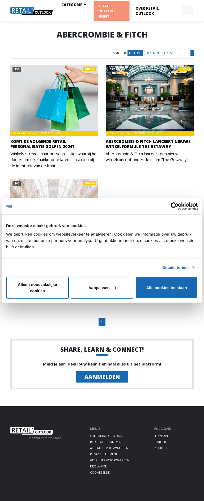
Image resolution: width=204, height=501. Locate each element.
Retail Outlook (23, 133)
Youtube (161, 448)
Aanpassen (102, 287)
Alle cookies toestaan (166, 287)
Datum (135, 53)
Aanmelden (102, 376)
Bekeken (153, 53)
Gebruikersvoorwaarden (109, 460)
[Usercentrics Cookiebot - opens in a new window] (174, 206)
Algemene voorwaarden (109, 448)
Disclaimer (98, 466)
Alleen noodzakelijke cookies (37, 287)
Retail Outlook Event (107, 11)
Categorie (72, 4)
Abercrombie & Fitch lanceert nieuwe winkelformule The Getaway (148, 144)
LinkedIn (161, 436)
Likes (168, 53)
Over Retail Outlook (147, 11)
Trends (89, 69)
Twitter (160, 442)
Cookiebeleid (100, 472)
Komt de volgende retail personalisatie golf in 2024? (42, 144)
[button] (175, 10)
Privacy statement (103, 454)
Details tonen (175, 267)
